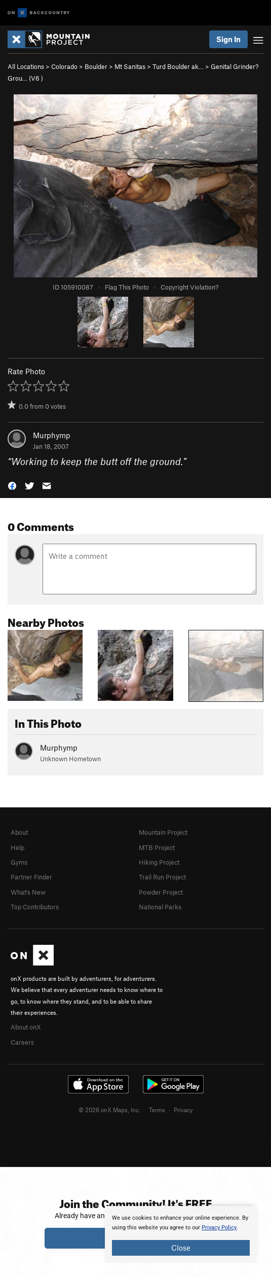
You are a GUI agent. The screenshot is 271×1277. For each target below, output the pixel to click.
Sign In (228, 39)
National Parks (160, 907)
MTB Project (157, 847)
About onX (26, 1027)
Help (17, 847)
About (19, 832)
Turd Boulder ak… (178, 66)
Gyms (19, 862)
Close (180, 1247)
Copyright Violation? (189, 287)
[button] (12, 485)
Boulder (96, 66)
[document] (181, 1234)
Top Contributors (35, 907)
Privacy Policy (219, 1227)
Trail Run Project (162, 877)
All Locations (26, 66)
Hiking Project (159, 862)
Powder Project (161, 892)
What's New (28, 892)
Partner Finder (31, 877)
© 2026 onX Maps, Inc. (109, 1109)
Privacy (183, 1109)
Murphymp (51, 435)
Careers (22, 1042)
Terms (157, 1109)
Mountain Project (163, 832)
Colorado (64, 66)
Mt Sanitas (129, 66)
